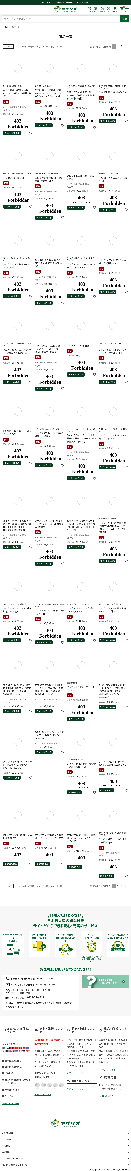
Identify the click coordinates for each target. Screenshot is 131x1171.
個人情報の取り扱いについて (14, 1164)
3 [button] (121, 46)
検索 (124, 18)
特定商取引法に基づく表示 (13, 1158)
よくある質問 (7, 1139)
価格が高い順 (56, 46)
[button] (126, 46)
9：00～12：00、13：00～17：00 (31, 990)
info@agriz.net (45, 984)
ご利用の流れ (8, 1133)
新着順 (31, 46)
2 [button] (118, 46)
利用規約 (6, 1152)
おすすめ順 (21, 46)
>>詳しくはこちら (10, 1103)
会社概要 (6, 1145)
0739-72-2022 (44, 978)
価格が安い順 (42, 46)
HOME (6, 27)
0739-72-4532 (35, 997)
